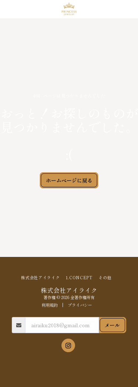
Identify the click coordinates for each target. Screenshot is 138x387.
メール (112, 325)
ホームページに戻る (69, 180)
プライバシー (80, 305)
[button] (8, 8)
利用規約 (50, 305)
